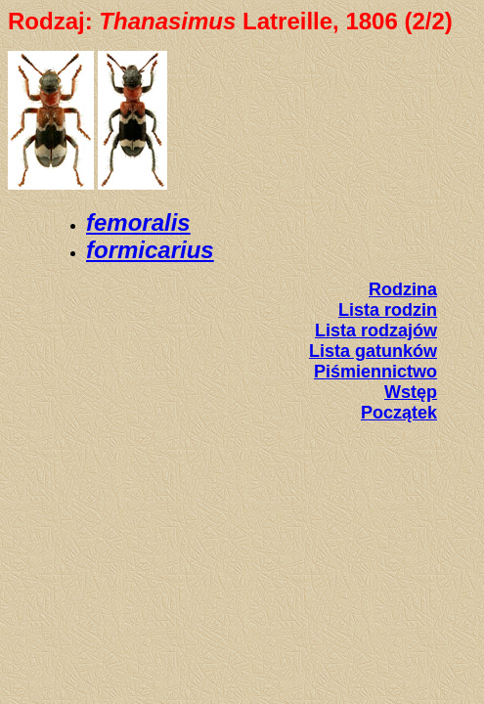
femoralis (138, 222)
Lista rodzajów (376, 330)
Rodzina (403, 289)
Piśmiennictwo (375, 371)
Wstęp (410, 392)
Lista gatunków (373, 351)
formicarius (150, 250)
